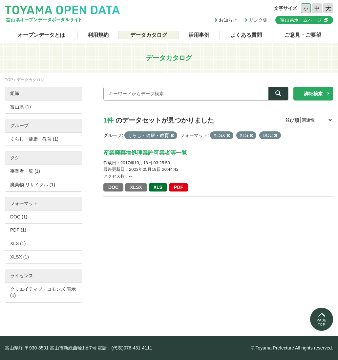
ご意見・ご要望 (303, 35)
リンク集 (258, 20)
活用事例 (198, 35)
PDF (178, 187)
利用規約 (98, 35)
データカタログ (148, 35)
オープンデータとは (41, 35)
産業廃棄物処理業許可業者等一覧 (145, 153)
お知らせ (228, 20)
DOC (113, 187)
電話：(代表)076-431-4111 (124, 347)
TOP (9, 80)
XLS (158, 187)
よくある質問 (246, 35)
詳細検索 (313, 93)
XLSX (136, 187)
